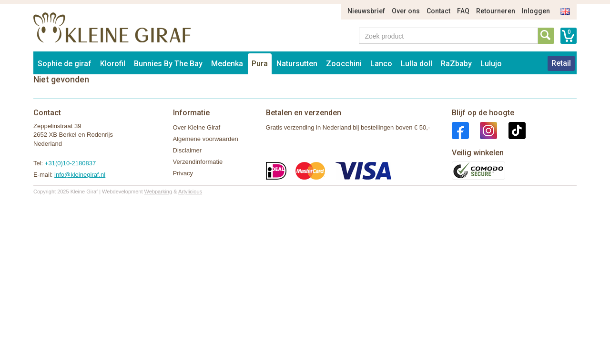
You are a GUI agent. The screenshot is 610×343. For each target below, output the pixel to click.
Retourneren (495, 11)
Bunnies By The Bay (168, 63)
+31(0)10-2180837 (70, 163)
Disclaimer (187, 150)
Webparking (158, 191)
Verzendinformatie (198, 161)
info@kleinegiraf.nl (79, 174)
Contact (438, 11)
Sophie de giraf (65, 63)
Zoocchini (344, 63)
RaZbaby (456, 63)
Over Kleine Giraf (197, 127)
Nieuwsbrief (366, 11)
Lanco (381, 63)
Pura (260, 63)
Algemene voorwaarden (205, 138)
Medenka (227, 63)
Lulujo (491, 63)
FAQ (463, 11)
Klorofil (112, 63)
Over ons (406, 11)
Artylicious (190, 191)
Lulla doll (416, 63)
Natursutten (296, 63)
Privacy (183, 173)
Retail (561, 63)
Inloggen (536, 11)
